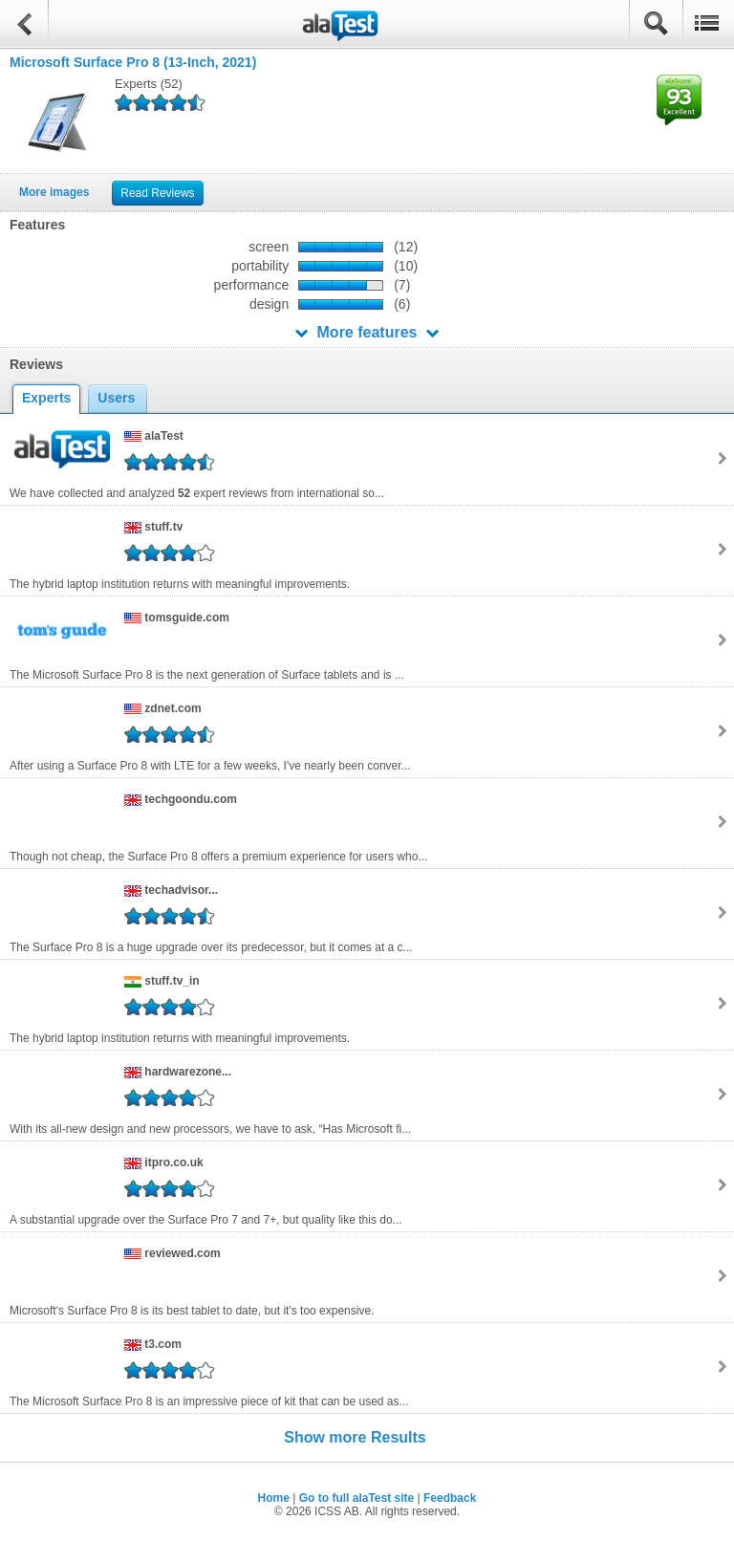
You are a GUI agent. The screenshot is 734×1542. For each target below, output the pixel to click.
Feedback (449, 1498)
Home (274, 1498)
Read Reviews (157, 193)
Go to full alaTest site (356, 1498)
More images (54, 192)
